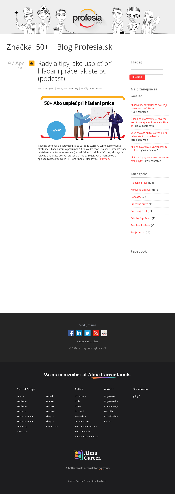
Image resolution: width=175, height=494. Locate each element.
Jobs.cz (20, 396)
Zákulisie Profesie (140, 225)
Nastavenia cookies (87, 341)
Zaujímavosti (138, 232)
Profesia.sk (23, 401)
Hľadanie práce (139, 182)
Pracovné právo (139, 204)
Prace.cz (21, 411)
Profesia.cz (23, 406)
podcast (99, 88)
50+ (91, 88)
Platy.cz (50, 416)
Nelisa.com (22, 431)
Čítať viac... (104, 158)
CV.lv (77, 401)
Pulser (107, 421)
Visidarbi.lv (80, 416)
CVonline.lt (80, 396)
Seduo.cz (51, 406)
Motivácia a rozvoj (141, 189)
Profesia (49, 88)
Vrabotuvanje (111, 406)
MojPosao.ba (111, 401)
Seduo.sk (51, 411)
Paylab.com (52, 426)
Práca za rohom (25, 416)
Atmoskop (22, 426)
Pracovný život (139, 211)
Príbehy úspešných (141, 218)
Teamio (50, 401)
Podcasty (73, 88)
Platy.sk (50, 421)
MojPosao (109, 396)
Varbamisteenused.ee (86, 436)
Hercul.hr (109, 411)
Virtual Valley (111, 416)
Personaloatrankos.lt (86, 426)
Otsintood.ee (82, 421)
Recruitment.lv (82, 431)
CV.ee (78, 406)
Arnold (49, 396)
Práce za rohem (25, 421)
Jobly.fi (136, 396)
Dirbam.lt (79, 411)
